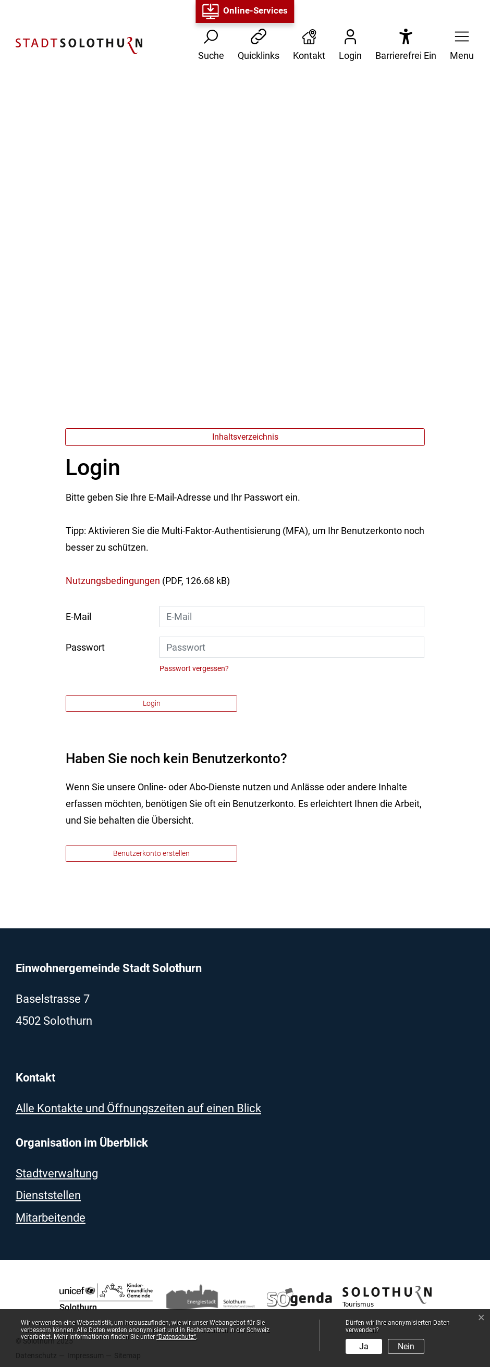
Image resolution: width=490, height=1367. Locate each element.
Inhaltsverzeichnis (245, 437)
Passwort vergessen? (194, 668)
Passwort (85, 647)
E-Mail (78, 616)
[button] (458, 45)
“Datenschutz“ (176, 1336)
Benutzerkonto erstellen (151, 853)
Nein (406, 1346)
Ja (364, 1346)
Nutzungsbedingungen (113, 580)
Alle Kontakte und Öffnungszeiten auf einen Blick (138, 1108)
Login (152, 703)
